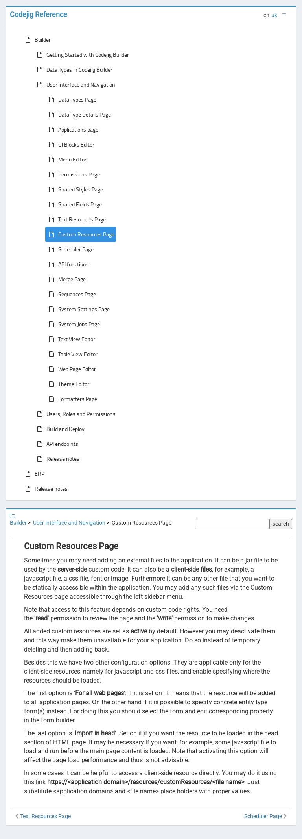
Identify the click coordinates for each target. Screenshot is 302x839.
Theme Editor (67, 384)
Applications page (72, 130)
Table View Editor (72, 354)
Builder (36, 40)
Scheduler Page (70, 249)
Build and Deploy (59, 429)
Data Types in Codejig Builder (73, 70)
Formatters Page (71, 399)
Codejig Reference (38, 14)
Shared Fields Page (74, 204)
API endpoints (56, 444)
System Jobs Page (73, 324)
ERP (33, 474)
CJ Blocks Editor (70, 144)
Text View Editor (70, 339)
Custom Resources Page (80, 234)
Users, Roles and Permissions (75, 414)
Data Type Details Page (78, 115)
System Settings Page (78, 309)
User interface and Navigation (74, 85)
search (281, 524)
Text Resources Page (76, 219)
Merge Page (66, 279)
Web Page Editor (71, 369)
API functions (67, 264)
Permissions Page (73, 174)
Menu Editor (66, 159)
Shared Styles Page (74, 189)
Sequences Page (71, 294)
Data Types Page (71, 100)
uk (274, 15)
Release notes (56, 459)
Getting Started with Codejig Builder (81, 55)
